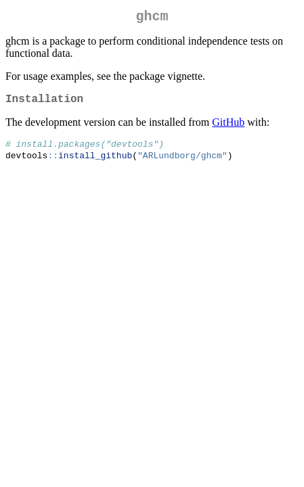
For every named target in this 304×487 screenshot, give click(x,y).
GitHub (228, 127)
